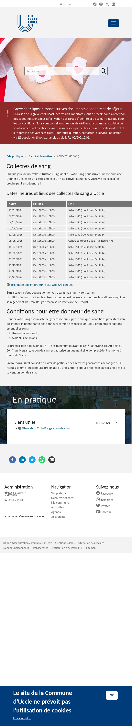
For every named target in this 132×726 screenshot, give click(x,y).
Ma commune (61, 502)
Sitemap (91, 548)
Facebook (106, 493)
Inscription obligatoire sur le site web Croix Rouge (40, 285)
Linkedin (105, 512)
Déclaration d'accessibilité (67, 548)
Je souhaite (60, 517)
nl (70, 4)
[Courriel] (51, 459)
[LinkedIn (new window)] (113, 4)
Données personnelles (16, 548)
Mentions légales (65, 543)
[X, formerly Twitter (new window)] (107, 4)
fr (61, 4)
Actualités (59, 507)
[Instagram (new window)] (101, 4)
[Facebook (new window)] (95, 4)
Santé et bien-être (40, 156)
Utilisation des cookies (91, 543)
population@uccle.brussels (37, 137)
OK (112, 695)
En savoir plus (22, 718)
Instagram (106, 500)
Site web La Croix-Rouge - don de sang (44, 428)
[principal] (113, 23)
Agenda (57, 512)
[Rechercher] (103, 71)
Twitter (104, 506)
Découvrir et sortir (64, 498)
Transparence (40, 548)
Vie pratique (15, 156)
